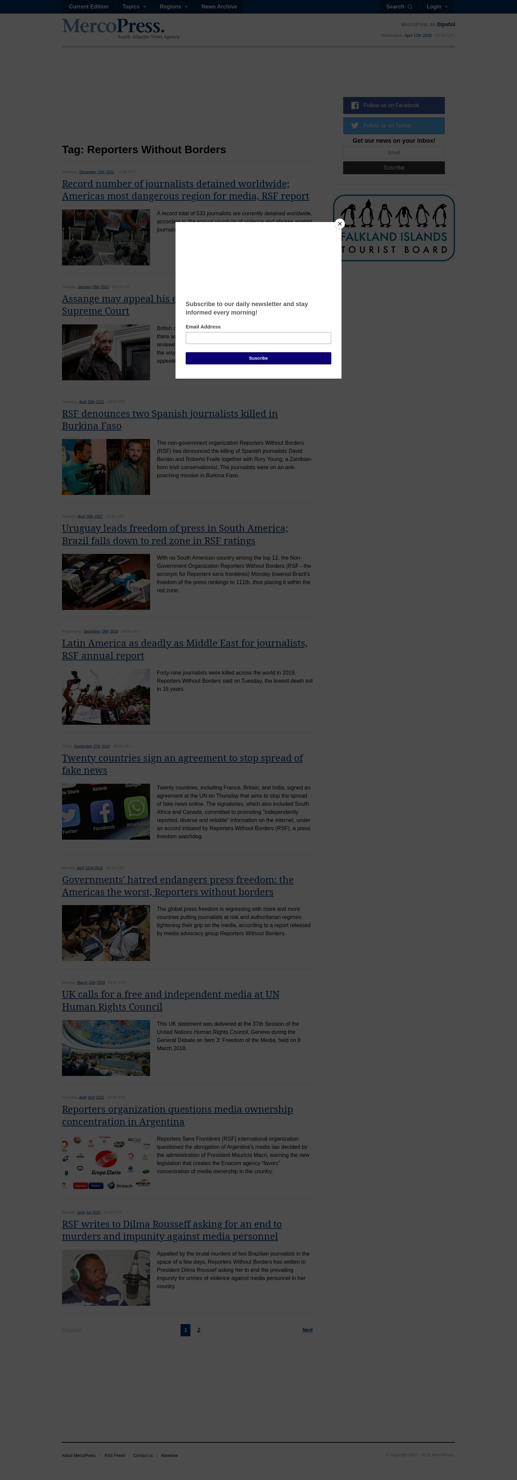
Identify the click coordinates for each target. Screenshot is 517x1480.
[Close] (340, 224)
